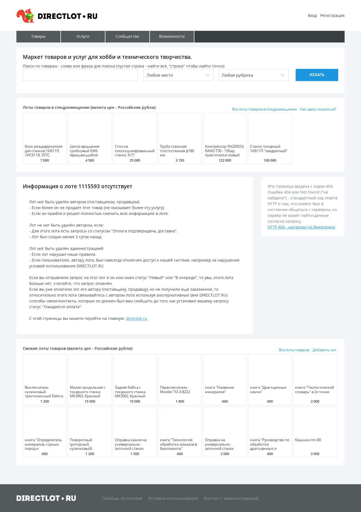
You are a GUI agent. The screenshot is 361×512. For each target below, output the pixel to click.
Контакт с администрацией (231, 498)
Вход (312, 15)
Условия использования (173, 498)
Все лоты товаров (294, 349)
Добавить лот (324, 349)
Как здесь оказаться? (318, 109)
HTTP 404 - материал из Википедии (301, 227)
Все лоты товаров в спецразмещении (264, 109)
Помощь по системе (122, 498)
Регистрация (332, 15)
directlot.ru (136, 318)
